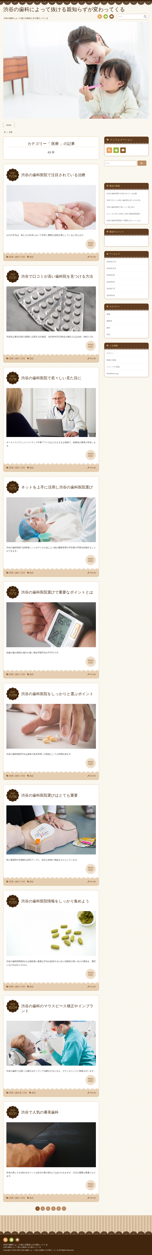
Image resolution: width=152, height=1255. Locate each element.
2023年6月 (111, 295)
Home (8, 125)
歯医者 (18, 1092)
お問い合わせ (111, 17)
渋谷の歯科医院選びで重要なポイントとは (123, 220)
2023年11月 (111, 262)
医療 (11, 257)
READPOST (91, 244)
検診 (32, 257)
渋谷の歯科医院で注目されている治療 (122, 194)
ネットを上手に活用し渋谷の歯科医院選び (123, 214)
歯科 (17, 257)
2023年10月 (111, 268)
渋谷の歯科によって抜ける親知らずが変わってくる (25, 1245)
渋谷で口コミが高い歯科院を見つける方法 (123, 200)
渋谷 (23, 257)
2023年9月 (111, 275)
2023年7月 (111, 289)
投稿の (111, 360)
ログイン (110, 353)
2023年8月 (111, 282)
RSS (99, 17)
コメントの (113, 367)
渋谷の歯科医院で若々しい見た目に (121, 207)
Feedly (105, 17)
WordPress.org (112, 374)
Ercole (93, 257)
